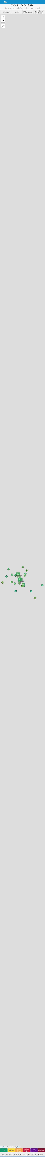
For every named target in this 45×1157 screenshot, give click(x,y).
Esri (18, 1147)
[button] (3, 17)
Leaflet (3, 1147)
